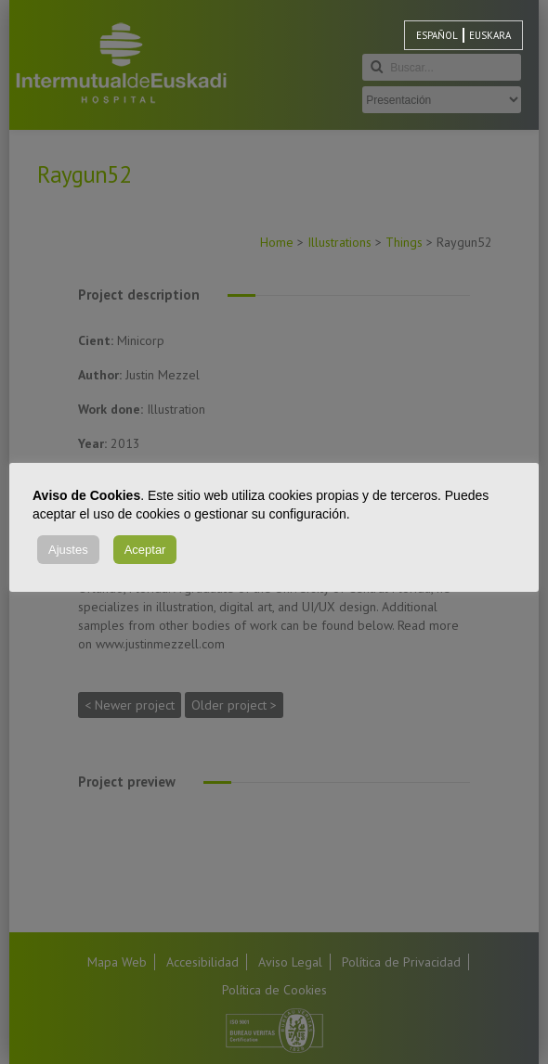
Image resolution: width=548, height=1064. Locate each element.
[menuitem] (437, 35)
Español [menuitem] (437, 35)
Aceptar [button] (145, 550)
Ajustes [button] (68, 550)
